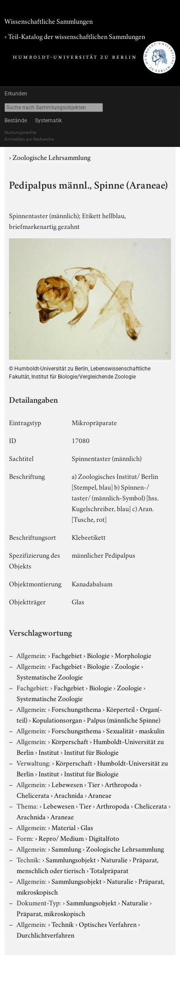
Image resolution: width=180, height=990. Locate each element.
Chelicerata (33, 795)
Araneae (99, 795)
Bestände (15, 120)
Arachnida (68, 795)
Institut (49, 752)
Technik (62, 924)
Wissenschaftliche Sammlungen (48, 21)
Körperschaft (69, 741)
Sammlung (66, 848)
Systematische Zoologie (50, 676)
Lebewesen (67, 784)
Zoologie (127, 666)
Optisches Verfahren (108, 924)
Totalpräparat (109, 870)
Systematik (48, 120)
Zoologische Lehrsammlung (51, 157)
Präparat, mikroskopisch (51, 913)
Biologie (98, 655)
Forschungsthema (76, 709)
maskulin (151, 730)
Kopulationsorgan (57, 719)
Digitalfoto (104, 838)
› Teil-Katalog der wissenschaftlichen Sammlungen (74, 36)
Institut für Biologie (91, 752)
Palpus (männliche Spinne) (123, 719)
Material (63, 827)
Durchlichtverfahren (45, 934)
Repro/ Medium (61, 838)
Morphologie (133, 655)
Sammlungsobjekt (71, 859)
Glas (87, 827)
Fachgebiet (66, 655)
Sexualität (120, 730)
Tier (94, 784)
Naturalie (114, 859)
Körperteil (120, 709)
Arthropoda (121, 784)
